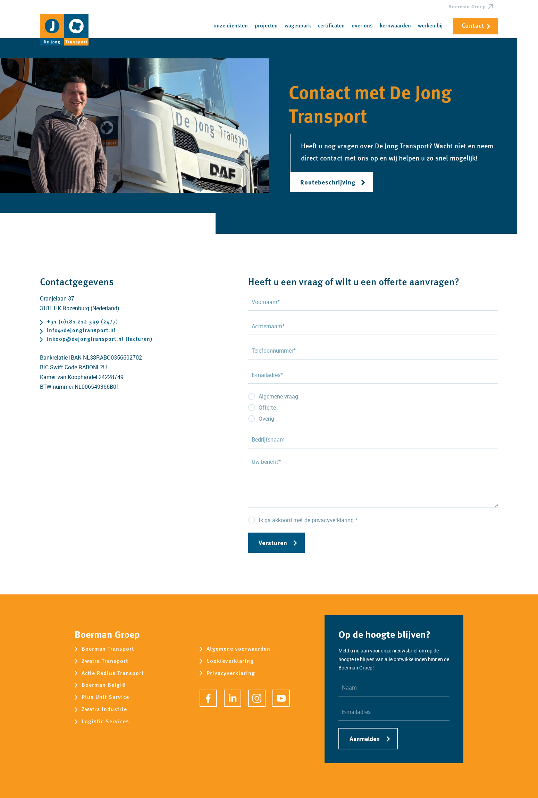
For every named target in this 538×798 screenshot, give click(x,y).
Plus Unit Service (105, 697)
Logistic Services (105, 721)
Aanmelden (365, 738)
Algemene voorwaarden (238, 649)
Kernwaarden (395, 26)
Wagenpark (298, 26)
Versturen (273, 542)
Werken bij (430, 26)
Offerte (267, 407)
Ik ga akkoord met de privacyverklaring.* (308, 520)
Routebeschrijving (327, 182)
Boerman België (103, 685)
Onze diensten (230, 26)
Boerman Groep (467, 7)
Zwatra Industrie (104, 709)
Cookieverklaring (230, 661)
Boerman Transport (108, 649)
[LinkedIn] (232, 698)
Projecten (266, 26)
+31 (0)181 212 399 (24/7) (82, 322)
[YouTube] (281, 698)
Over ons (362, 26)
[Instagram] (257, 698)
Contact (473, 26)
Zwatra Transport (105, 661)
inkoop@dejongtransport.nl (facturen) (99, 339)
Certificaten (331, 26)
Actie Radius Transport (113, 673)
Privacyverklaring (231, 673)
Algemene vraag (278, 396)
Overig (266, 418)
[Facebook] (208, 698)
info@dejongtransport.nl (81, 331)
